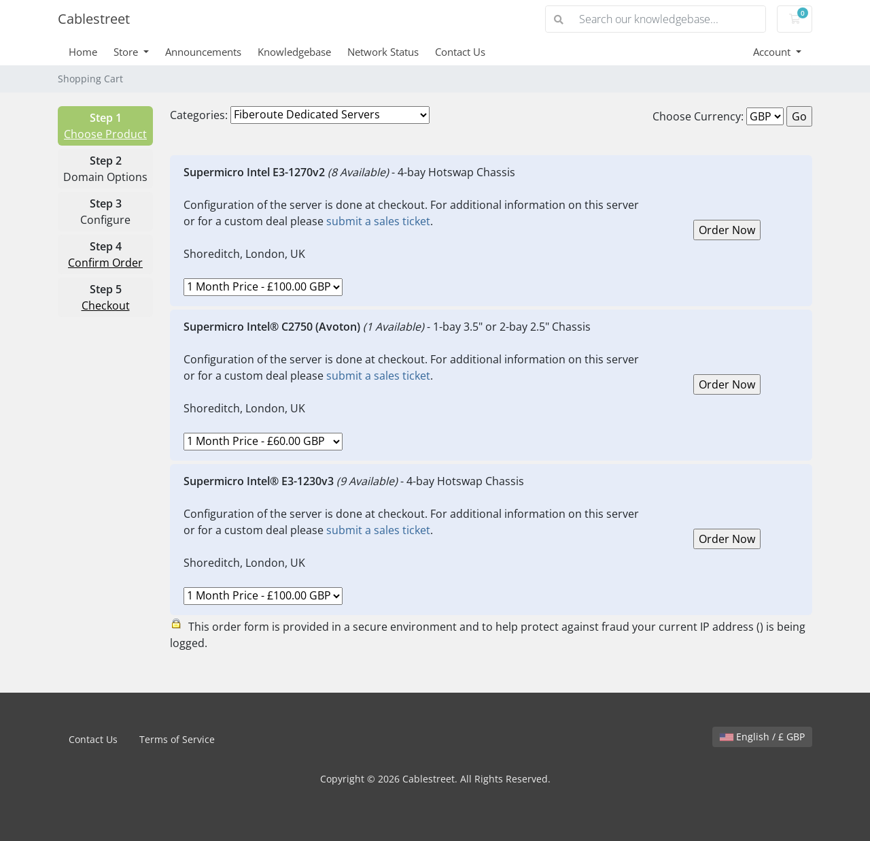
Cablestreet (94, 19)
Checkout (106, 305)
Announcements (203, 52)
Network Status (383, 52)
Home (83, 52)
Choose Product (105, 134)
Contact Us (460, 52)
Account (773, 52)
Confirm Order (105, 262)
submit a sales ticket (378, 221)
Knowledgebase (294, 52)
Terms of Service (177, 739)
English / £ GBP (762, 736)
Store (127, 52)
